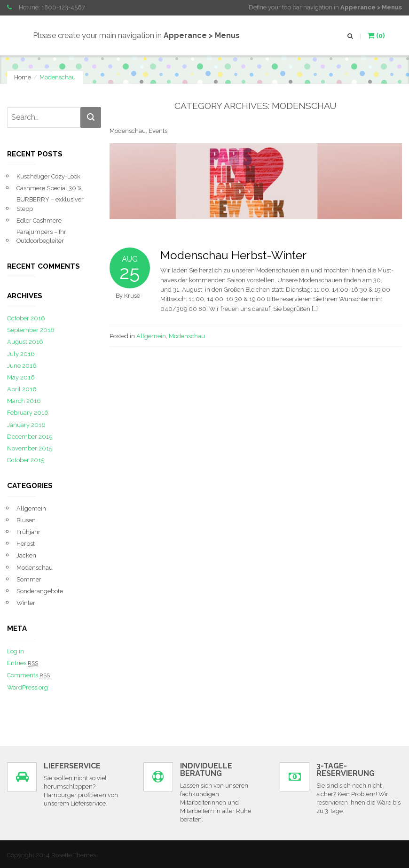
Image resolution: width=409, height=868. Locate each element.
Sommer (28, 579)
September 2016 (31, 329)
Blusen (26, 520)
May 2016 (21, 377)
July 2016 (21, 353)
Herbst (25, 543)
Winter (25, 602)
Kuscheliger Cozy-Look (48, 176)
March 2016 (24, 400)
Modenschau (187, 336)
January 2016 (26, 424)
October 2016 (26, 318)
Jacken (26, 555)
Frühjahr (28, 531)
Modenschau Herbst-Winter (233, 255)
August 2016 (25, 341)
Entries (22, 663)
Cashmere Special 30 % (48, 188)
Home (22, 77)
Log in (15, 651)
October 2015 (25, 460)
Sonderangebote (39, 591)
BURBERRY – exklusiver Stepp (50, 204)
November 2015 (29, 448)
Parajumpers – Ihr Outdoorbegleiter (41, 236)
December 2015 (29, 436)
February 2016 (27, 412)
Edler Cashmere (39, 220)
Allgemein (151, 336)
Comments (28, 675)
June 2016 (22, 365)
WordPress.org (27, 687)
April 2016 (22, 389)
